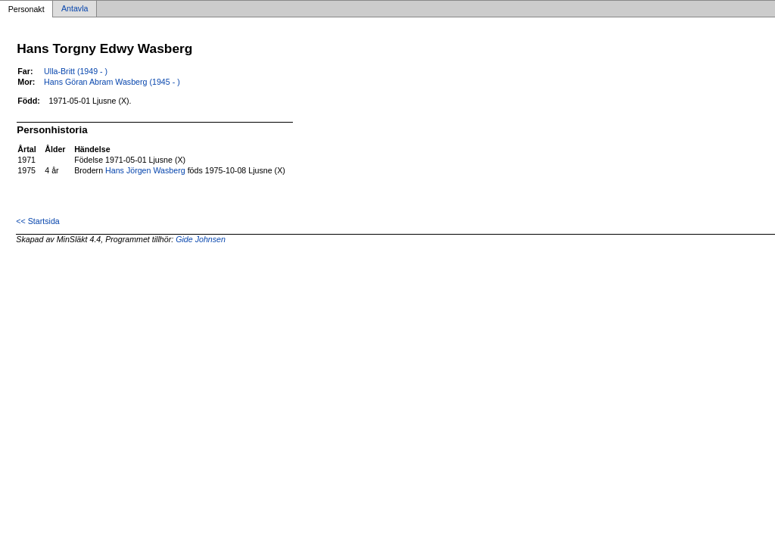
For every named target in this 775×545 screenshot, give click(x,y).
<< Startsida (37, 221)
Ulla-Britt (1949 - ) (75, 71)
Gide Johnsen (201, 239)
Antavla (75, 9)
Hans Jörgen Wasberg (145, 170)
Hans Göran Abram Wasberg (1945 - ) (112, 81)
